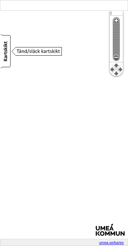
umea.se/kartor (111, 243)
